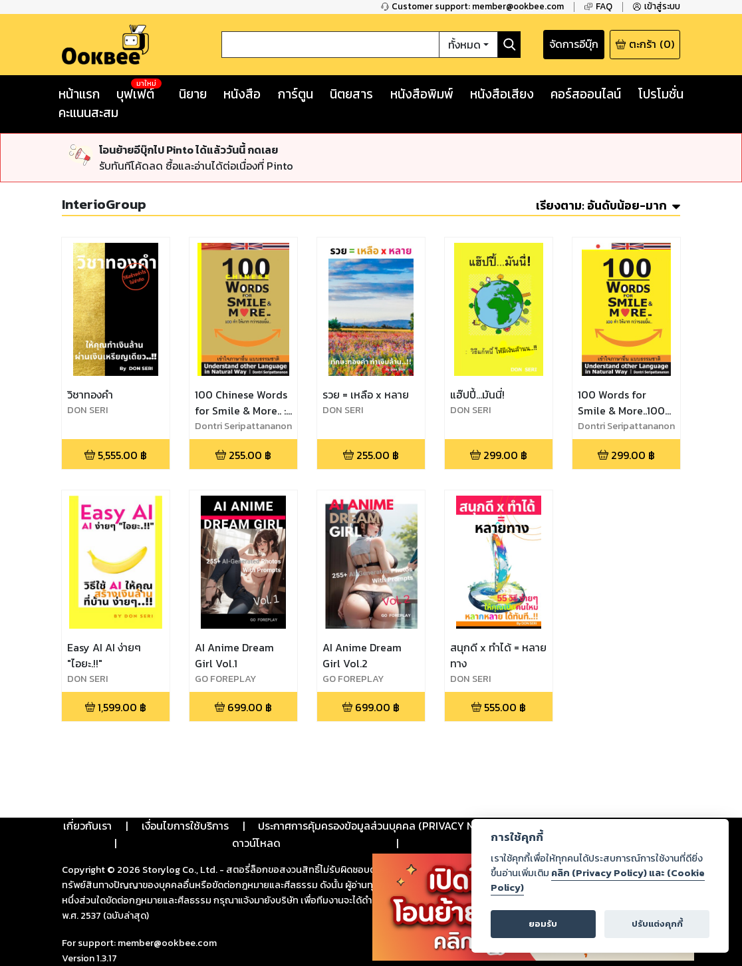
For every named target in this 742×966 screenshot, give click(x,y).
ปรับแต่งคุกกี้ (657, 923)
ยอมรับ (543, 923)
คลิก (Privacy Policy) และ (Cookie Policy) (598, 880)
